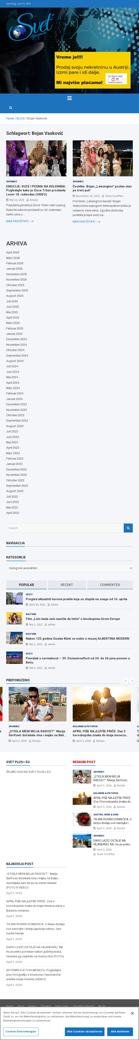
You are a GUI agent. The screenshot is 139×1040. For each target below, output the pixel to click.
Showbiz (11, 181)
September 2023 (17, 420)
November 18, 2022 (88, 196)
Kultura (31, 614)
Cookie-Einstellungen (21, 1033)
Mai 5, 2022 (36, 668)
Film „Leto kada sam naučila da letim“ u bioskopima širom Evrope (73, 619)
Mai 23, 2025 (17, 200)
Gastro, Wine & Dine (106, 814)
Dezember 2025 (16, 274)
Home (9, 1006)
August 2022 (15, 491)
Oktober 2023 (15, 415)
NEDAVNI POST (84, 762)
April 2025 (12, 317)
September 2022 (17, 485)
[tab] (26, 584)
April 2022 (12, 512)
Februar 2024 (15, 393)
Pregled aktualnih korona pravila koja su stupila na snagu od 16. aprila (76, 599)
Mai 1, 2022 (36, 624)
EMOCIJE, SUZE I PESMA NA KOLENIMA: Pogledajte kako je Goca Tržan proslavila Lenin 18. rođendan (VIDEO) (36, 190)
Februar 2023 (14, 458)
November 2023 (16, 409)
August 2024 (15, 361)
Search (128, 528)
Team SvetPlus (114, 196)
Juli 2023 (12, 431)
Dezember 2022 (16, 469)
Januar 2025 (14, 333)
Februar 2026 (14, 263)
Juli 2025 (12, 301)
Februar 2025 (14, 328)
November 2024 (16, 344)
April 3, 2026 (19, 740)
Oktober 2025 (15, 285)
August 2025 (15, 295)
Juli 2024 (12, 366)
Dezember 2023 (16, 404)
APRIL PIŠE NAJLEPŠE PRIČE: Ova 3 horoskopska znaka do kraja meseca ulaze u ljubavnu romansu (99, 735)
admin (54, 604)
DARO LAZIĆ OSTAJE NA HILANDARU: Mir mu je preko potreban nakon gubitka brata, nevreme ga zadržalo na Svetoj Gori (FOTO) (35, 952)
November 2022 (16, 474)
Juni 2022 (12, 502)
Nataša (34, 200)
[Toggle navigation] (69, 98)
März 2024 (13, 388)
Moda (102, 1006)
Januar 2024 (14, 399)
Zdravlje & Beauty (83, 1006)
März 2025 (13, 323)
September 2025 (17, 290)
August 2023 (15, 426)
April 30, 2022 (37, 604)
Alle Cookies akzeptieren (84, 1033)
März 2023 (13, 453)
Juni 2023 (12, 437)
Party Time (61, 1006)
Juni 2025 (12, 306)
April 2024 (12, 382)
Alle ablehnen (120, 1033)
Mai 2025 (12, 312)
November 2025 (16, 279)
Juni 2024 (12, 371)
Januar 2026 (14, 268)
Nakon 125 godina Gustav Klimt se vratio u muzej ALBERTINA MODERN (77, 638)
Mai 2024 (12, 377)
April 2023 (12, 447)
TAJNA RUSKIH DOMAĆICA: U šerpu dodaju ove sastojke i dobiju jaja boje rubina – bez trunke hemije (35, 929)
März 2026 (13, 258)
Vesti (29, 594)
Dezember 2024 (16, 339)
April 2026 (12, 252)
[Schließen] (132, 1015)
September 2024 (17, 355)
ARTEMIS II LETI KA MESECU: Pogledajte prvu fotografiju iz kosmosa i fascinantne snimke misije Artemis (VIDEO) (33, 975)
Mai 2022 (12, 507)
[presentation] (126, 681)
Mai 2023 (12, 442)
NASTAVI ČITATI (20, 221)
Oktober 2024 (15, 350)
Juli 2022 (12, 496)
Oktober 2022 (15, 480)
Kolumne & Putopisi (85, 726)
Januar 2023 (14, 464)
